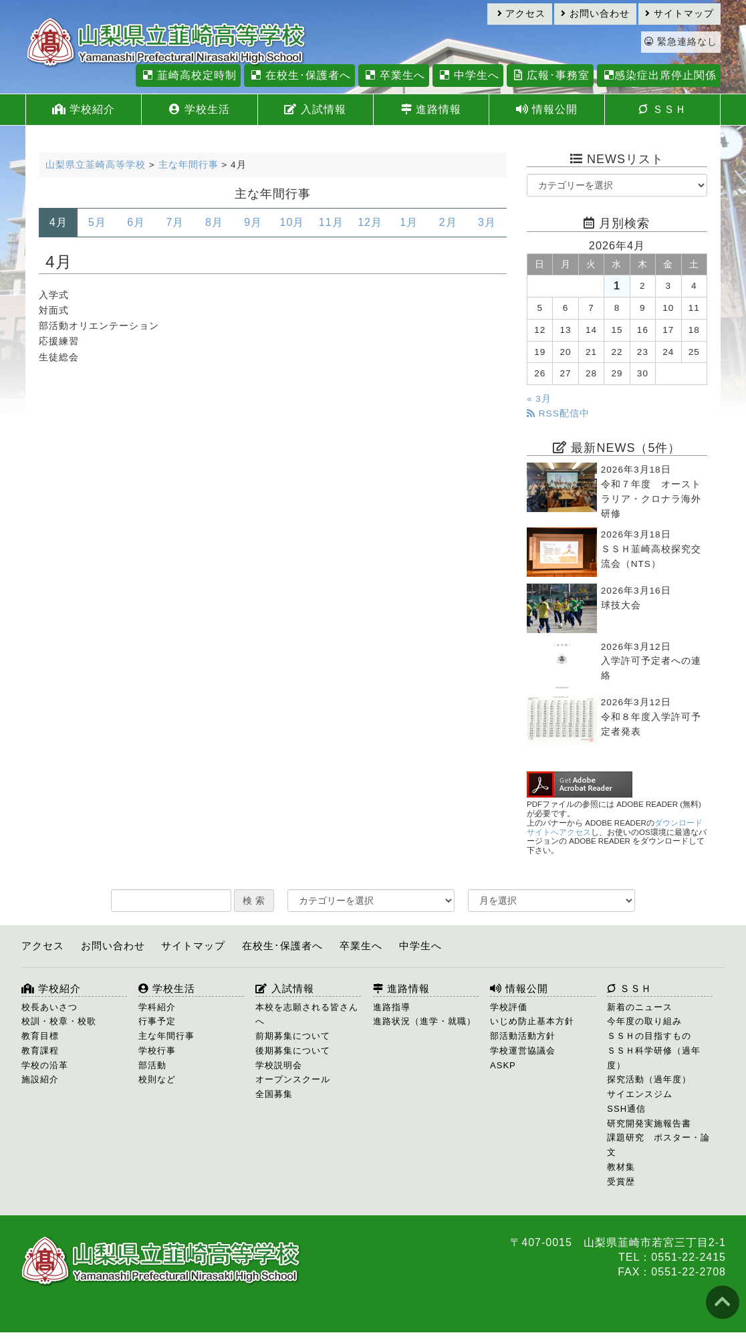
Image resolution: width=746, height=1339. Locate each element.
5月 (97, 222)
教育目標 (40, 1036)
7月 (175, 222)
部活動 (152, 1065)
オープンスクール (292, 1079)
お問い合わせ (595, 14)
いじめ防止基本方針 (532, 1021)
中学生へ (468, 75)
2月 (448, 222)
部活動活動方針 (522, 1036)
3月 (487, 222)
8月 (214, 222)
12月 (370, 222)
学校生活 (199, 109)
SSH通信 (626, 1109)
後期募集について (292, 1051)
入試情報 (315, 109)
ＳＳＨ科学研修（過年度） (654, 1058)
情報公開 (547, 109)
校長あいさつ (49, 1007)
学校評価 (508, 1007)
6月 (136, 222)
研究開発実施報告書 (649, 1123)
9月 (253, 222)
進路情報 (431, 109)
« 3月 (539, 399)
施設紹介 (40, 1079)
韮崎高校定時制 (188, 75)
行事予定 (157, 1021)
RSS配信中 (558, 413)
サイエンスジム (639, 1094)
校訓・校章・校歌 (58, 1021)
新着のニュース (639, 1007)
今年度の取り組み (644, 1021)
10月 (292, 222)
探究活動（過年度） (649, 1079)
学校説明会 (278, 1065)
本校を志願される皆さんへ (306, 1014)
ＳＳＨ (662, 109)
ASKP (503, 1065)
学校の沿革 (44, 1065)
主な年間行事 (166, 1036)
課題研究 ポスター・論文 (658, 1144)
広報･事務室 (550, 75)
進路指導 (391, 1007)
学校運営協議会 (522, 1051)
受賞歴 (621, 1182)
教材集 (621, 1167)
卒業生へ (393, 75)
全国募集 (274, 1094)
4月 (58, 222)
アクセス (521, 14)
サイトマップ (679, 14)
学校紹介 (83, 109)
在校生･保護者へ (299, 75)
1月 (409, 222)
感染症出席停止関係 (659, 75)
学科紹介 (157, 1007)
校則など (157, 1079)
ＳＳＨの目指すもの (649, 1036)
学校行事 (157, 1051)
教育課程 (40, 1051)
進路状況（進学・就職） (424, 1021)
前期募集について (292, 1036)
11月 (331, 222)
